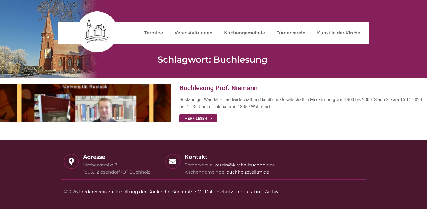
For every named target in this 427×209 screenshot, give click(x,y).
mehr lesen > (198, 118)
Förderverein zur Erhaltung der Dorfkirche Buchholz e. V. (140, 191)
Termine (153, 32)
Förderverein (291, 32)
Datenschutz (219, 191)
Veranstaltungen (193, 32)
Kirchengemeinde (244, 32)
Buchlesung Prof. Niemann (218, 88)
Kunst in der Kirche (338, 32)
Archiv (272, 191)
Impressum (249, 191)
